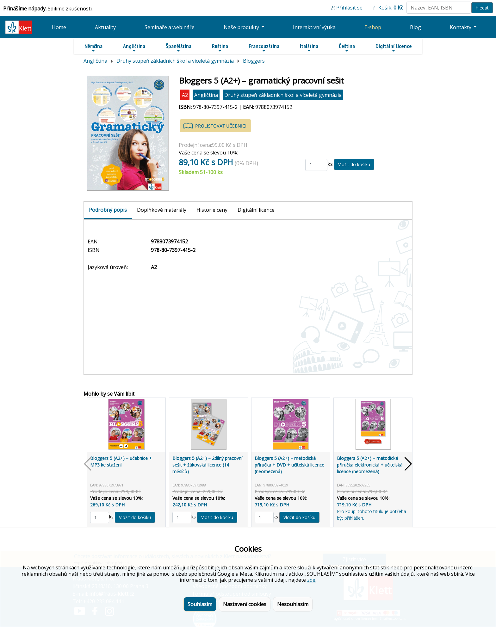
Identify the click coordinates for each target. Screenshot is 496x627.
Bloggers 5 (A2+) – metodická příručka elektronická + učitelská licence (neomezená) (369, 464)
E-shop (372, 27)
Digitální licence (393, 47)
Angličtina (134, 47)
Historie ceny (211, 209)
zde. (311, 579)
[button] (408, 464)
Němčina (93, 47)
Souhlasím (200, 604)
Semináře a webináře (170, 27)
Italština (309, 47)
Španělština (178, 47)
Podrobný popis (108, 209)
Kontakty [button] (461, 27)
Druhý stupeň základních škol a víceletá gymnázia (175, 60)
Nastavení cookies (244, 604)
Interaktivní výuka (314, 27)
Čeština (347, 47)
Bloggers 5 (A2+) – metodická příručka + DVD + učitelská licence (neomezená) (289, 464)
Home (59, 27)
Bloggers (254, 60)
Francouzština (264, 47)
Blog (415, 27)
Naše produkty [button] (242, 27)
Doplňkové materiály (161, 209)
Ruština (220, 47)
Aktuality (105, 27)
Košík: (390, 7)
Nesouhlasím (292, 604)
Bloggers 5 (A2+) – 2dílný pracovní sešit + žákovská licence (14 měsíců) (207, 464)
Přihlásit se (349, 7)
